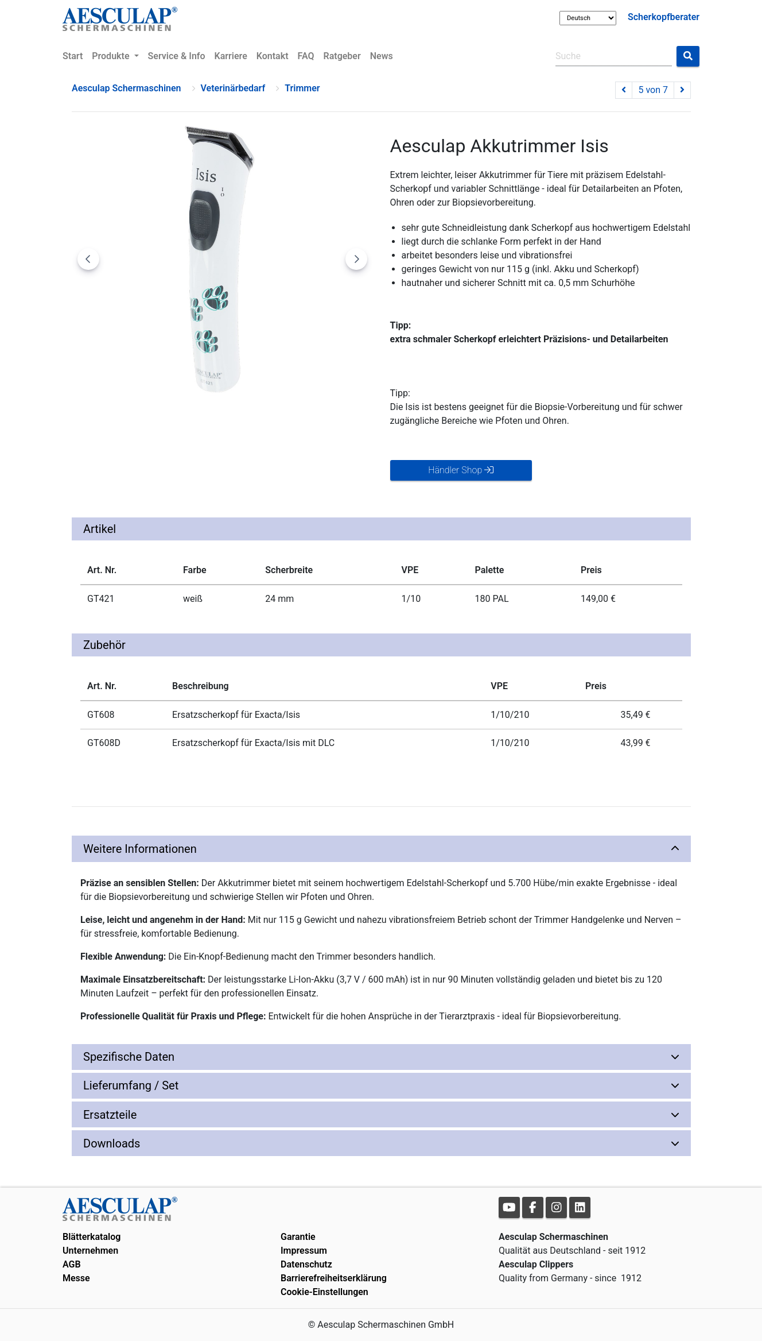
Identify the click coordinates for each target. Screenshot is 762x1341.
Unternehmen (90, 1250)
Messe (76, 1278)
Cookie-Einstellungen (324, 1291)
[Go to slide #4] (278, 422)
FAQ (306, 56)
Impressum (304, 1250)
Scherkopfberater (663, 16)
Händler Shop (460, 470)
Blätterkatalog (91, 1236)
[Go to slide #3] (218, 422)
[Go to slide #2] (158, 422)
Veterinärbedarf (233, 88)
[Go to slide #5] (338, 422)
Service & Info (176, 56)
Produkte (111, 56)
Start (73, 56)
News (381, 56)
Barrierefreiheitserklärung (334, 1278)
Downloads (111, 1143)
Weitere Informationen (140, 849)
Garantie (298, 1236)
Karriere (231, 56)
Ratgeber (342, 56)
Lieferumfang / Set (130, 1085)
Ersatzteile (110, 1115)
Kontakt (272, 56)
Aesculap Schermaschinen (126, 88)
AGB (72, 1264)
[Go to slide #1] (99, 422)
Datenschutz (306, 1264)
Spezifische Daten (128, 1057)
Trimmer (302, 88)
